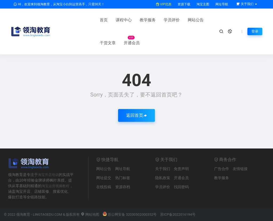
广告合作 (221, 169)
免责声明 (181, 169)
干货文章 (185, 20)
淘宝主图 (202, 4)
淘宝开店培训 (49, 174)
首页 (69, 20)
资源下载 (183, 4)
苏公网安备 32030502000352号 (130, 214)
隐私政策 (162, 178)
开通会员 (73, 43)
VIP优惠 (163, 4)
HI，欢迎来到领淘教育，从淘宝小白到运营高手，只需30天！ (59, 4)
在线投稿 (103, 187)
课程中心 (89, 20)
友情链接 (240, 169)
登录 (254, 31)
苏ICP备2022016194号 (177, 214)
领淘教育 (23, 214)
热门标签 (122, 178)
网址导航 (221, 4)
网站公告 (161, 20)
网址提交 (103, 178)
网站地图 (90, 214)
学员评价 (137, 20)
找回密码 (181, 187)
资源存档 (122, 187)
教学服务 (113, 20)
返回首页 (136, 115)
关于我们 (162, 169)
